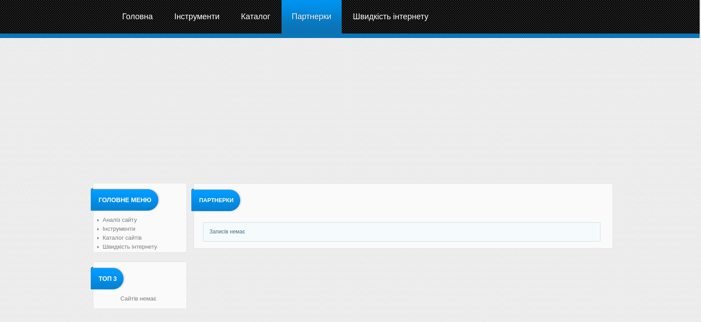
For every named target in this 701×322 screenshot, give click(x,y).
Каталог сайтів (122, 237)
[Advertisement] (350, 109)
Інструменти (119, 228)
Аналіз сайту (120, 219)
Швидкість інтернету (130, 246)
